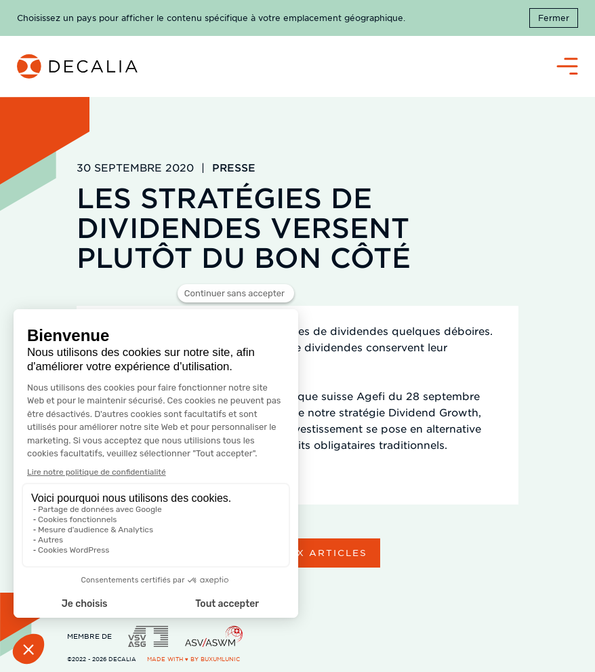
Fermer (553, 17)
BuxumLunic (220, 659)
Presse (233, 167)
